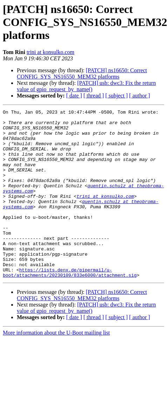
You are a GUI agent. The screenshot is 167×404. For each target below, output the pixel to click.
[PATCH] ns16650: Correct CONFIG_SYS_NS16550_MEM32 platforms (82, 73)
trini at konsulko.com (50, 52)
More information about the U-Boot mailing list (56, 366)
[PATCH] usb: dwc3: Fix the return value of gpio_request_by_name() (86, 86)
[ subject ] (116, 96)
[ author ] (139, 96)
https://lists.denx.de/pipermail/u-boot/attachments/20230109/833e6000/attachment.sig (70, 305)
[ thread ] (93, 96)
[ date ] (74, 96)
